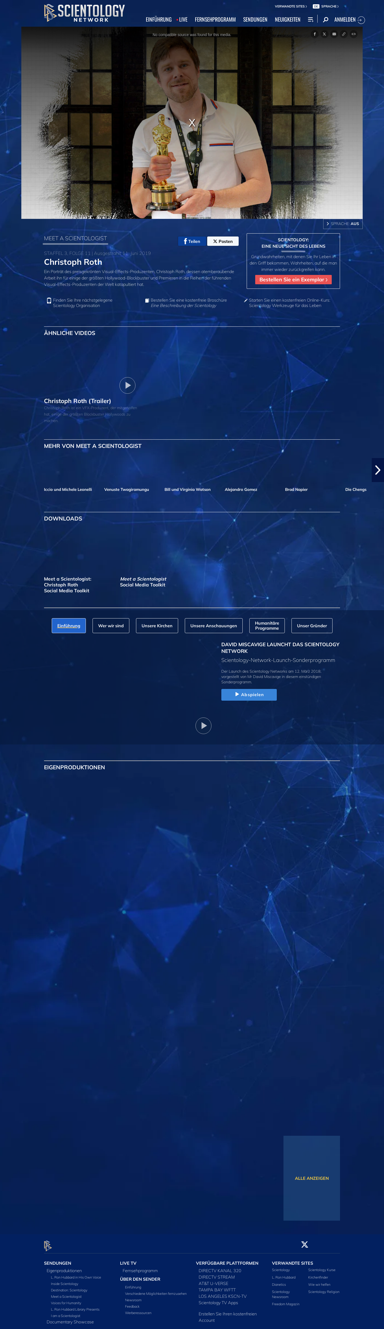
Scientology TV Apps (218, 1299)
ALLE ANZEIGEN (312, 1178)
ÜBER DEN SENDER (140, 1276)
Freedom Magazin (285, 1301)
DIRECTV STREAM (217, 1274)
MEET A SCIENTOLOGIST (75, 238)
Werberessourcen (138, 1310)
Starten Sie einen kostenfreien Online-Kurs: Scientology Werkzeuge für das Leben (289, 303)
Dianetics (279, 1281)
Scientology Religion (323, 1288)
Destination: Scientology (69, 1287)
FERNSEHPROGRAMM (215, 19)
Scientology (281, 1267)
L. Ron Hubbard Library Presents (75, 1306)
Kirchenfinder (318, 1274)
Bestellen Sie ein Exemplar (293, 279)
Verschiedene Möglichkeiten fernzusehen (156, 1290)
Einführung (133, 1284)
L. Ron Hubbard (283, 1274)
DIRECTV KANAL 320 (220, 1267)
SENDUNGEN (255, 19)
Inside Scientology (64, 1281)
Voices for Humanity (66, 1300)
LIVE (183, 19)
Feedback (132, 1303)
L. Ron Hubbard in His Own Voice (76, 1274)
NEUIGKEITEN (288, 19)
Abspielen (249, 694)
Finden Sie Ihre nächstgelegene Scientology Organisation (83, 303)
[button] (378, 470)
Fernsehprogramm (140, 1267)
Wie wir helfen (319, 1281)
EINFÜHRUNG (159, 19)
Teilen (192, 241)
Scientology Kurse (321, 1267)
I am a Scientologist (65, 1313)
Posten (223, 241)
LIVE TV (128, 1260)
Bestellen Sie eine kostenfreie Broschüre (189, 303)
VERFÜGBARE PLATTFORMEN (227, 1260)
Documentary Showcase (70, 1319)
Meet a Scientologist (66, 1293)
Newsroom (133, 1297)
